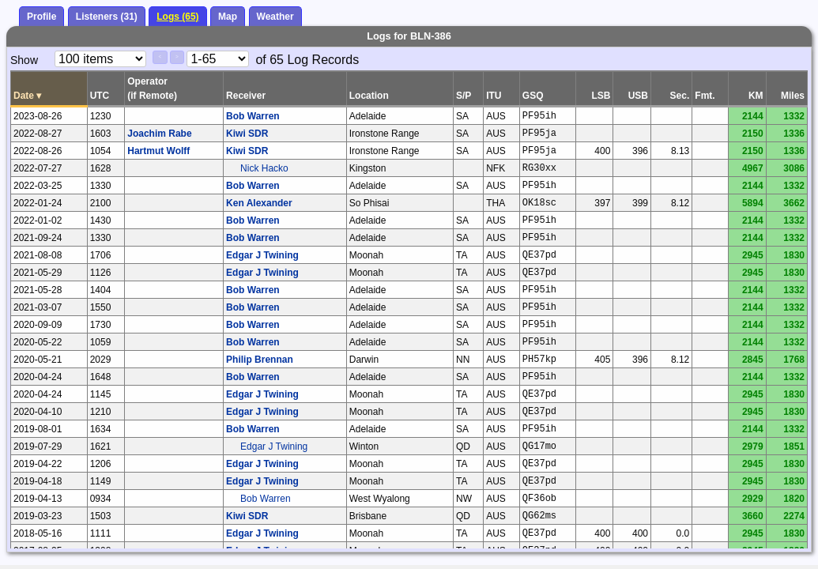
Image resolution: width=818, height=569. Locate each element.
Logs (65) (177, 16)
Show (24, 60)
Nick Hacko (264, 168)
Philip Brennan (259, 359)
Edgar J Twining (262, 255)
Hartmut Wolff (158, 150)
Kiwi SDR (247, 133)
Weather (275, 16)
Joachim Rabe (159, 133)
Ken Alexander (259, 203)
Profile (41, 16)
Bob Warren (253, 116)
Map (227, 16)
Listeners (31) (107, 16)
